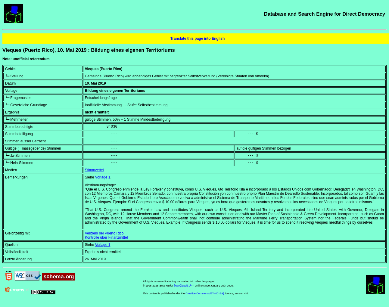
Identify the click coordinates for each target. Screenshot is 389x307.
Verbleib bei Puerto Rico (104, 233)
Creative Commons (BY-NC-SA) (204, 293)
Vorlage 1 (102, 177)
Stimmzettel (94, 170)
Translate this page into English (197, 38)
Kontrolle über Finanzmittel (106, 237)
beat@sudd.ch (182, 285)
